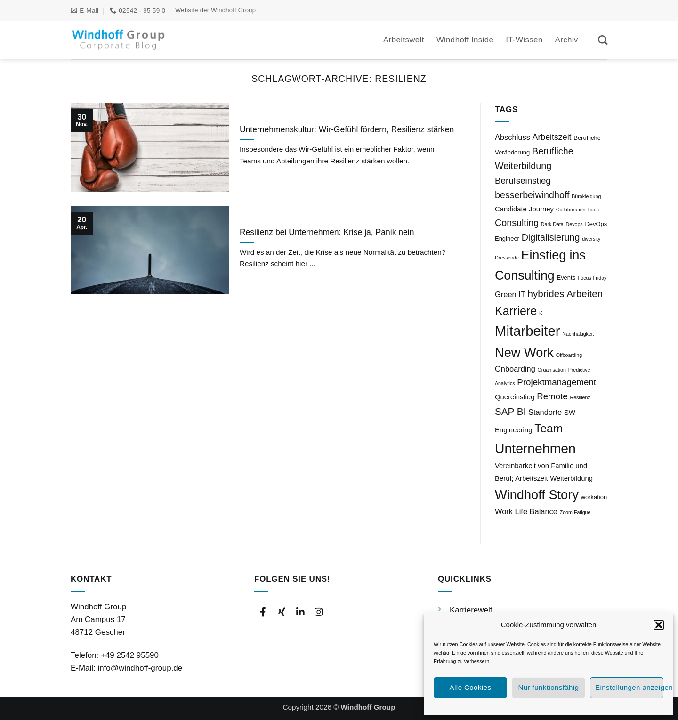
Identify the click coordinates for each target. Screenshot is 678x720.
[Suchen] (602, 40)
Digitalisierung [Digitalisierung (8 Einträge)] (551, 237)
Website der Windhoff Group (215, 10)
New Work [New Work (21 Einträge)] (524, 352)
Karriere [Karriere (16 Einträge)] (516, 310)
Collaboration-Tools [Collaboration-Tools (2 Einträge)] (577, 209)
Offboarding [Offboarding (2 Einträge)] (569, 355)
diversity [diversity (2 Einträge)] (591, 239)
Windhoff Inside (465, 39)
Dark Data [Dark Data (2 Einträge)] (552, 224)
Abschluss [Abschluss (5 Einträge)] (512, 137)
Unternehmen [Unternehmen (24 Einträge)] (535, 448)
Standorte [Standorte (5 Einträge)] (545, 412)
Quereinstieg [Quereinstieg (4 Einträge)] (514, 397)
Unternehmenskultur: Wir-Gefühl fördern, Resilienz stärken (347, 129)
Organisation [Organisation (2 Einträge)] (552, 369)
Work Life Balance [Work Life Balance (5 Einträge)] (526, 511)
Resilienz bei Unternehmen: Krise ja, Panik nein (327, 232)
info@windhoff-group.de (139, 667)
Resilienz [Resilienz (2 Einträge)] (580, 397)
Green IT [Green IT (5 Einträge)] (510, 294)
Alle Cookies (471, 687)
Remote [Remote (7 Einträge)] (552, 396)
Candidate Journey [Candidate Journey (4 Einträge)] (524, 209)
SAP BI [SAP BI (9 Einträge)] (510, 411)
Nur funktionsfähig (548, 687)
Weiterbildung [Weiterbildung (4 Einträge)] (571, 478)
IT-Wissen (524, 39)
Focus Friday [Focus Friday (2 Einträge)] (592, 278)
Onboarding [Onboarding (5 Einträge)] (515, 368)
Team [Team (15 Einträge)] (548, 428)
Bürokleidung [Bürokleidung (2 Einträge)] (586, 196)
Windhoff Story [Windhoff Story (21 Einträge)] (537, 494)
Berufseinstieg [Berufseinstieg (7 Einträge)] (523, 181)
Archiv (566, 39)
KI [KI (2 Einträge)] (541, 313)
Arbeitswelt (403, 39)
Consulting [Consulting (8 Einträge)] (517, 223)
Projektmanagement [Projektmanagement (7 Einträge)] (556, 382)
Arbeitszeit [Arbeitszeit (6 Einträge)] (552, 137)
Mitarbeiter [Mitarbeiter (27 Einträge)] (527, 331)
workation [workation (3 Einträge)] (594, 497)
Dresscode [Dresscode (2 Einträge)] (507, 257)
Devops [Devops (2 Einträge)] (574, 224)
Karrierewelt (471, 610)
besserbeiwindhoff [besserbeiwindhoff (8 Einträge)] (532, 195)
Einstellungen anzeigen (629, 687)
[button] (658, 625)
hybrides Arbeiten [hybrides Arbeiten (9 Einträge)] (565, 293)
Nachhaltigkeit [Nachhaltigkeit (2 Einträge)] (578, 334)
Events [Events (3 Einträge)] (566, 277)
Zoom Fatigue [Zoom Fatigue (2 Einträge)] (575, 512)
